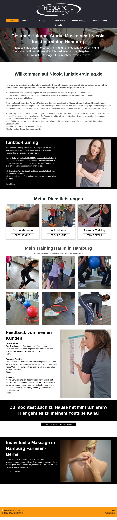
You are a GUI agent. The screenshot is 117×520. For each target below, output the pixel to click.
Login (113, 510)
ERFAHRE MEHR (22, 235)
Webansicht (110, 513)
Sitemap (20, 510)
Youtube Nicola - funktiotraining (58, 424)
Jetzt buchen (15, 471)
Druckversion (9, 510)
